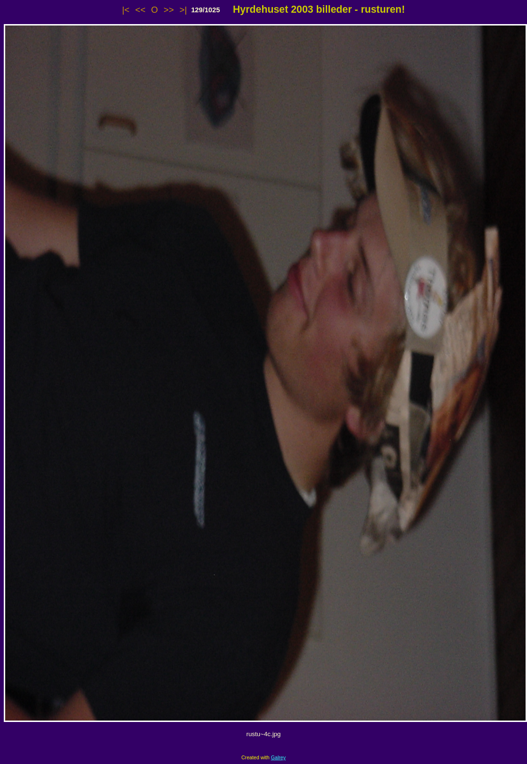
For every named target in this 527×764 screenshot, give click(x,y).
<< (140, 10)
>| (183, 10)
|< (126, 10)
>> (169, 10)
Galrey (278, 757)
